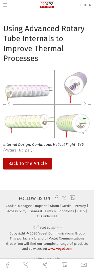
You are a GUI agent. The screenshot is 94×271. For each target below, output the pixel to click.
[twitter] (26, 265)
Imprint (41, 206)
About (55, 206)
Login (85, 5)
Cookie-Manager (19, 206)
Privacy (81, 206)
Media (67, 206)
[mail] (84, 265)
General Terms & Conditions (52, 211)
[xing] (45, 265)
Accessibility (17, 211)
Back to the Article (27, 163)
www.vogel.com (60, 248)
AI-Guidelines (47, 216)
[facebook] (8, 265)
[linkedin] (65, 265)
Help (81, 211)
